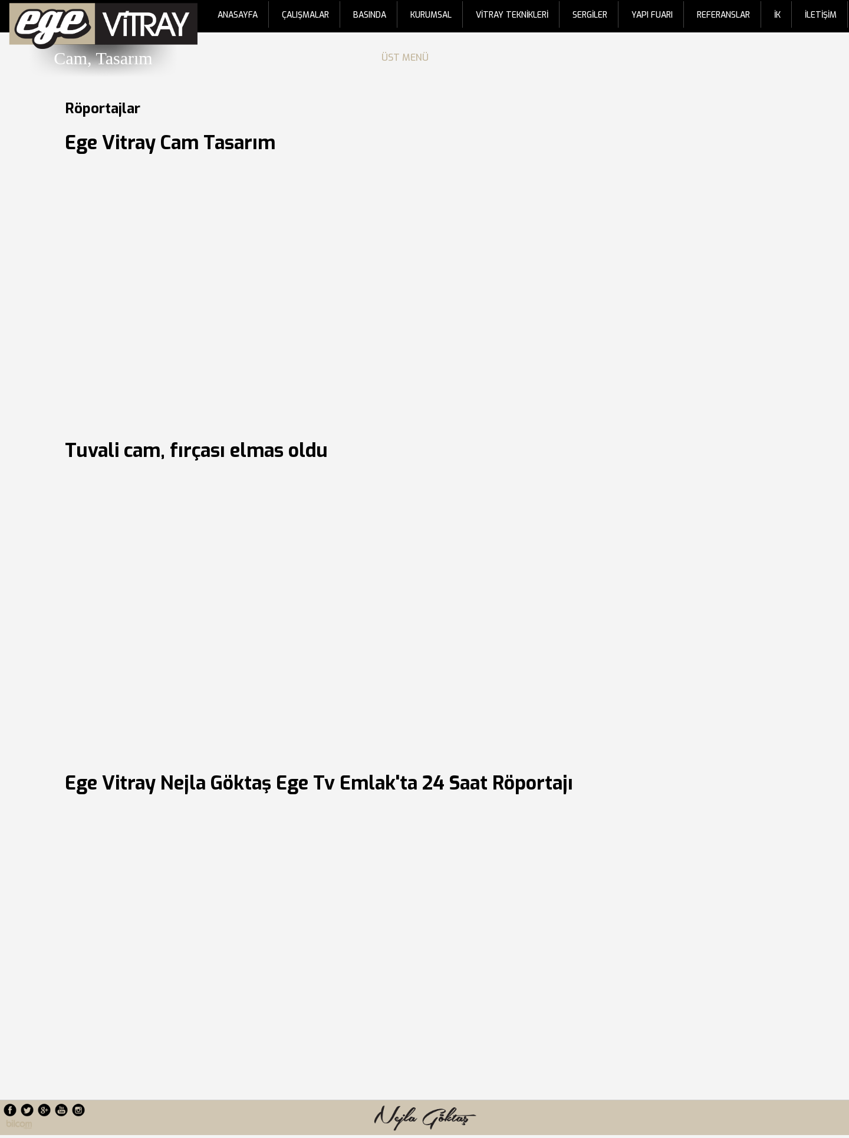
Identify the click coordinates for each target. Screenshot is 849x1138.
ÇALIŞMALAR (305, 15)
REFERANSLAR (723, 15)
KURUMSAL (431, 15)
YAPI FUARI (652, 15)
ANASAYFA (238, 15)
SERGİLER (589, 15)
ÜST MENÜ (407, 57)
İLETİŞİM (821, 15)
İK (777, 15)
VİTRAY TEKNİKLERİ (512, 15)
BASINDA (369, 15)
